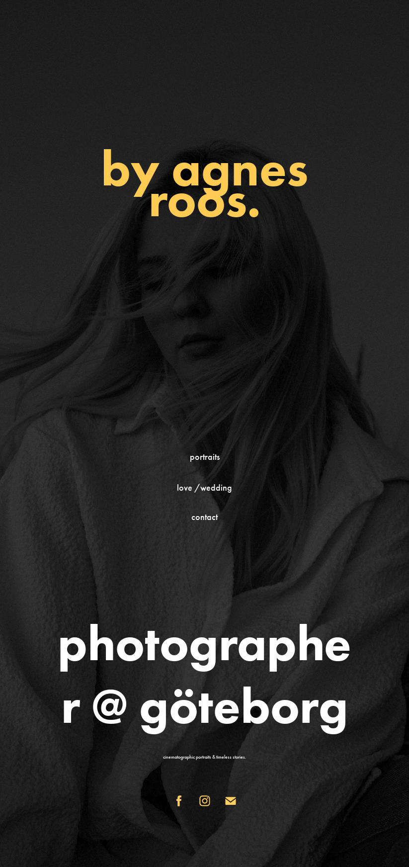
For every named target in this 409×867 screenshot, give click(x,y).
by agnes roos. (204, 183)
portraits (205, 456)
